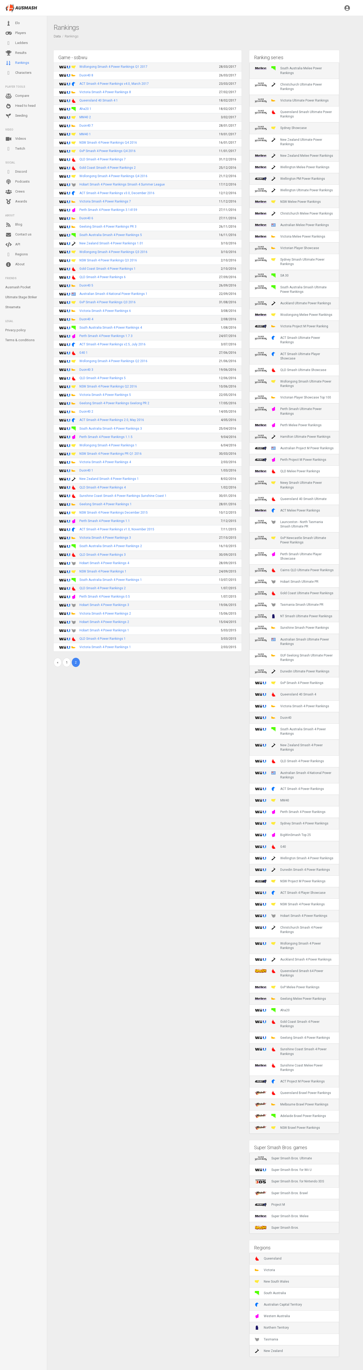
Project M (270, 1205)
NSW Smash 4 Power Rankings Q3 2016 (108, 260)
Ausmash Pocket (18, 287)
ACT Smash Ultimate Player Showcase (287, 356)
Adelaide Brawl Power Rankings (290, 1116)
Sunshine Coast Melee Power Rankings (289, 1067)
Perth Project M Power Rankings (290, 460)
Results (15, 53)
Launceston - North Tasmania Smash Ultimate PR (289, 524)
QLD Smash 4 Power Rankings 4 (102, 487)
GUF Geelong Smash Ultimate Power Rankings (294, 657)
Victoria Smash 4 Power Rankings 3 (105, 538)
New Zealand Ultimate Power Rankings (288, 142)
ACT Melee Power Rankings (287, 510)
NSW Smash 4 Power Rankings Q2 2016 (108, 386)
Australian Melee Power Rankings (292, 225)
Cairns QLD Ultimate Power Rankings (294, 570)
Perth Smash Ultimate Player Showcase (288, 556)
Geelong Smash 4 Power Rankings (292, 1038)
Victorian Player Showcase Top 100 (293, 397)
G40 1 (83, 353)
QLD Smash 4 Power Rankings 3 (102, 555)
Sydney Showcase (281, 128)
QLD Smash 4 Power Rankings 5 (102, 378)
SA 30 (272, 275)
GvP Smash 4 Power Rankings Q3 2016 (107, 302)
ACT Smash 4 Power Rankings (289, 789)
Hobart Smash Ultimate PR (286, 582)
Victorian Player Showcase (287, 248)
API (12, 244)
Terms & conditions (20, 340)
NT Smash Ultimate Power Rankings (293, 616)
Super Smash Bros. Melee (282, 1216)
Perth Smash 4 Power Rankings (290, 812)
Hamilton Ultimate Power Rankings (293, 437)
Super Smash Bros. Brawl (281, 1193)
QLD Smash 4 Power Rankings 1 (102, 639)
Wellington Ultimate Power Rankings (294, 190)
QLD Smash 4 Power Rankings (289, 761)
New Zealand (269, 1351)
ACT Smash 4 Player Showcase (290, 893)
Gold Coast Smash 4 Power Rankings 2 (107, 168)
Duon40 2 (86, 411)
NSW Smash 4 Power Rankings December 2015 (113, 512)
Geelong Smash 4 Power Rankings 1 (105, 504)
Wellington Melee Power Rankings (292, 167)
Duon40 (273, 718)
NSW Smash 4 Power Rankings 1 (102, 571)
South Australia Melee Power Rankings (288, 70)
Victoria (265, 1270)
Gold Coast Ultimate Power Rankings (294, 593)
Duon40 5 (86, 285)
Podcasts (17, 181)
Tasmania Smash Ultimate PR (289, 605)
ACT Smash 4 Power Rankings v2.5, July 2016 (112, 344)
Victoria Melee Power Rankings (290, 236)
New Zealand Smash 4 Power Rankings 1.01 (111, 243)
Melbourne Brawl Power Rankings (291, 1104)
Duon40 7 (86, 125)
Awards (16, 201)
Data (57, 36)
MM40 (272, 800)
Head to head (20, 106)
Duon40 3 (86, 370)
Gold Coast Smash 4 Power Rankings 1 (107, 269)
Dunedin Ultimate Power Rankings (292, 671)
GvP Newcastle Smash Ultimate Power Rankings (290, 540)
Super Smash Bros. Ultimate (283, 1158)
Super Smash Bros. (277, 1228)
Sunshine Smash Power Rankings (292, 628)
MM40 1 (85, 134)
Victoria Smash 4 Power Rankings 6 (105, 311)
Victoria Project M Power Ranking (291, 326)
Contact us (18, 234)
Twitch (15, 149)
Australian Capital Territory (278, 1304)
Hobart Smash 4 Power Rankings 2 (104, 622)
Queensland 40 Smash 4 (285, 694)
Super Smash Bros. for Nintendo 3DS (289, 1181)
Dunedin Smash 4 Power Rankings (292, 870)
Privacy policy (15, 330)
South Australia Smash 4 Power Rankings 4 (110, 327)
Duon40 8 (86, 75)
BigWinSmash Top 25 (283, 835)
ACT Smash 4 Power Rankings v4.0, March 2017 (114, 84)
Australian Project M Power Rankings (294, 448)
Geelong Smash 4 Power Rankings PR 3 (107, 226)
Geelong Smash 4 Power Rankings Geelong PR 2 (114, 403)
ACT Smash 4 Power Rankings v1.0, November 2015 (116, 529)
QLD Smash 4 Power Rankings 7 (102, 159)
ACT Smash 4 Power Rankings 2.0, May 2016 (111, 420)
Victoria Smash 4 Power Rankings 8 (105, 92)
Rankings (17, 63)
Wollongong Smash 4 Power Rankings (288, 945)
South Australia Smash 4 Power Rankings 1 (110, 580)
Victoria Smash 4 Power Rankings (292, 706)
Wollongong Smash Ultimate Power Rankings (293, 383)
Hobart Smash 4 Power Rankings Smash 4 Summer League (122, 184)
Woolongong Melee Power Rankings (293, 315)
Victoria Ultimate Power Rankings (292, 100)
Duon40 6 (86, 218)
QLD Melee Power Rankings (287, 471)
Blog (13, 224)
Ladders (16, 43)
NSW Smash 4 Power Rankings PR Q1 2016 (110, 454)
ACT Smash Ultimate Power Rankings (287, 340)
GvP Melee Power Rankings (287, 987)
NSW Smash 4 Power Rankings (290, 904)
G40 (270, 847)
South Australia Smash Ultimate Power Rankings (291, 289)
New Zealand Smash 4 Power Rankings (289, 747)
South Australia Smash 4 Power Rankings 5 (110, 235)
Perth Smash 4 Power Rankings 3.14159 (108, 210)
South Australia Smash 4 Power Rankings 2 (110, 546)
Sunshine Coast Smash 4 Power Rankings (291, 1051)
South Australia (270, 1293)
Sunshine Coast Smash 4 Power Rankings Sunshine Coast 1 (123, 496)
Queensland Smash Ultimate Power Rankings (293, 114)
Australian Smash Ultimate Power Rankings (292, 641)
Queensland (268, 1258)
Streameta (12, 307)
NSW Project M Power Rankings (290, 881)
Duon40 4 (86, 319)
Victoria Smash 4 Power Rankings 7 (105, 201)
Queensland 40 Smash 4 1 (98, 100)
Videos (15, 139)
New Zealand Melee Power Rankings (294, 156)
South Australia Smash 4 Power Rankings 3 (110, 428)
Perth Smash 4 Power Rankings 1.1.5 (106, 437)
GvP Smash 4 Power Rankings (289, 683)
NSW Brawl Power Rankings (287, 1128)
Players (15, 33)
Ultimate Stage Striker (21, 297)
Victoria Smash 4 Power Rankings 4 (105, 462)
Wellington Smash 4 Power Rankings (294, 858)
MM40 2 (85, 117)
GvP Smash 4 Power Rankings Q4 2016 (107, 151)
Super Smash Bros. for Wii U (283, 1170)
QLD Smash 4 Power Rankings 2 (102, 588)
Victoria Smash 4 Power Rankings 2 (105, 613)
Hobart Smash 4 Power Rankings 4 (104, 563)
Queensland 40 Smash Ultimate (291, 499)
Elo (12, 23)
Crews (15, 191)
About (15, 264)
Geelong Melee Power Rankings (290, 999)
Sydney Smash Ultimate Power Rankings (289, 261)
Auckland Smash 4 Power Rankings (293, 959)
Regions (16, 254)
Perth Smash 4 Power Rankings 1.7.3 (106, 336)
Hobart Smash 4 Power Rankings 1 (104, 630)
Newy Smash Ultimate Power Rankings (288, 485)
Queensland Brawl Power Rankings (293, 1093)
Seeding (16, 116)
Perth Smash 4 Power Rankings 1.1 (104, 521)
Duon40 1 (86, 470)
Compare (17, 96)
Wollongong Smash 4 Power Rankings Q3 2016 (113, 252)
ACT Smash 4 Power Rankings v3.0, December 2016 (117, 193)
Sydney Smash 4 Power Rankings (291, 823)
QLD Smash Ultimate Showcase (290, 370)
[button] (347, 8)
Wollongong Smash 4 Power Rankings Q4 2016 (113, 176)
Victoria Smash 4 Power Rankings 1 (105, 647)
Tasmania (266, 1339)
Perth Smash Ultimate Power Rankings (288, 411)
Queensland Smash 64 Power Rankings (289, 973)
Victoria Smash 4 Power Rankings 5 (105, 395)
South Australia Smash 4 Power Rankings (290, 731)
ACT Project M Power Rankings (290, 1081)
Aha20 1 (85, 109)
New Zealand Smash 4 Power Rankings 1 (109, 479)
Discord (16, 172)
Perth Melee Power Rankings (288, 425)
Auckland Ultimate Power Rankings (293, 303)
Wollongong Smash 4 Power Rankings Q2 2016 (113, 361)
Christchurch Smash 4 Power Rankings (288, 929)
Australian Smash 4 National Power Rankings (293, 775)
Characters (18, 72)
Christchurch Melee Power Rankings (294, 213)
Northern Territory (272, 1328)
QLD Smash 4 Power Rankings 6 (102, 277)
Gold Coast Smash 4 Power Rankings (287, 1024)
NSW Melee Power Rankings (288, 202)
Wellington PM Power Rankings (290, 179)
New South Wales (272, 1281)
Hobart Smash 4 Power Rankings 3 (104, 605)
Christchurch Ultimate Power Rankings (288, 86)
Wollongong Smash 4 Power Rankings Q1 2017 (113, 67)
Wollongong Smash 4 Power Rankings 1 (108, 445)
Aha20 (272, 1010)
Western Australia (272, 1316)
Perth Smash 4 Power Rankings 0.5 (104, 596)
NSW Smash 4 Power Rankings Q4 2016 (108, 142)
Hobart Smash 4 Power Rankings (291, 916)
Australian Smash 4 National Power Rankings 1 (113, 294)
